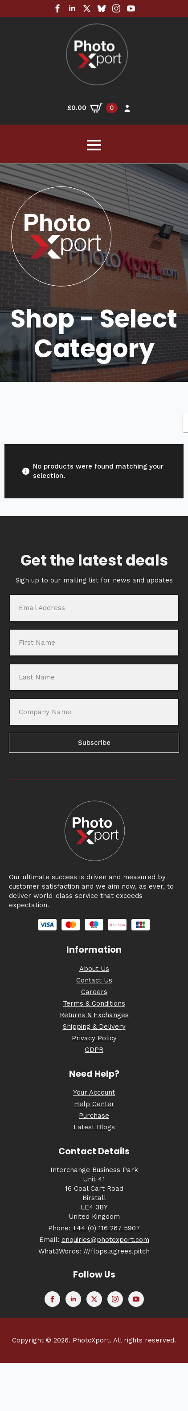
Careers (94, 992)
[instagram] (116, 8)
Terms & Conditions (94, 1003)
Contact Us (94, 980)
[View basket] (92, 108)
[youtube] (131, 8)
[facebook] (57, 8)
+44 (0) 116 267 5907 (106, 1228)
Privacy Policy (94, 1038)
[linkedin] (72, 8)
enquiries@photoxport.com (105, 1240)
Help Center (94, 1104)
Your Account (94, 1092)
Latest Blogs (94, 1127)
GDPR (94, 1050)
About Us (94, 969)
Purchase (94, 1116)
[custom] (102, 8)
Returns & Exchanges (94, 1015)
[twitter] (87, 8)
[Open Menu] (94, 145)
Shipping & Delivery (94, 1027)
